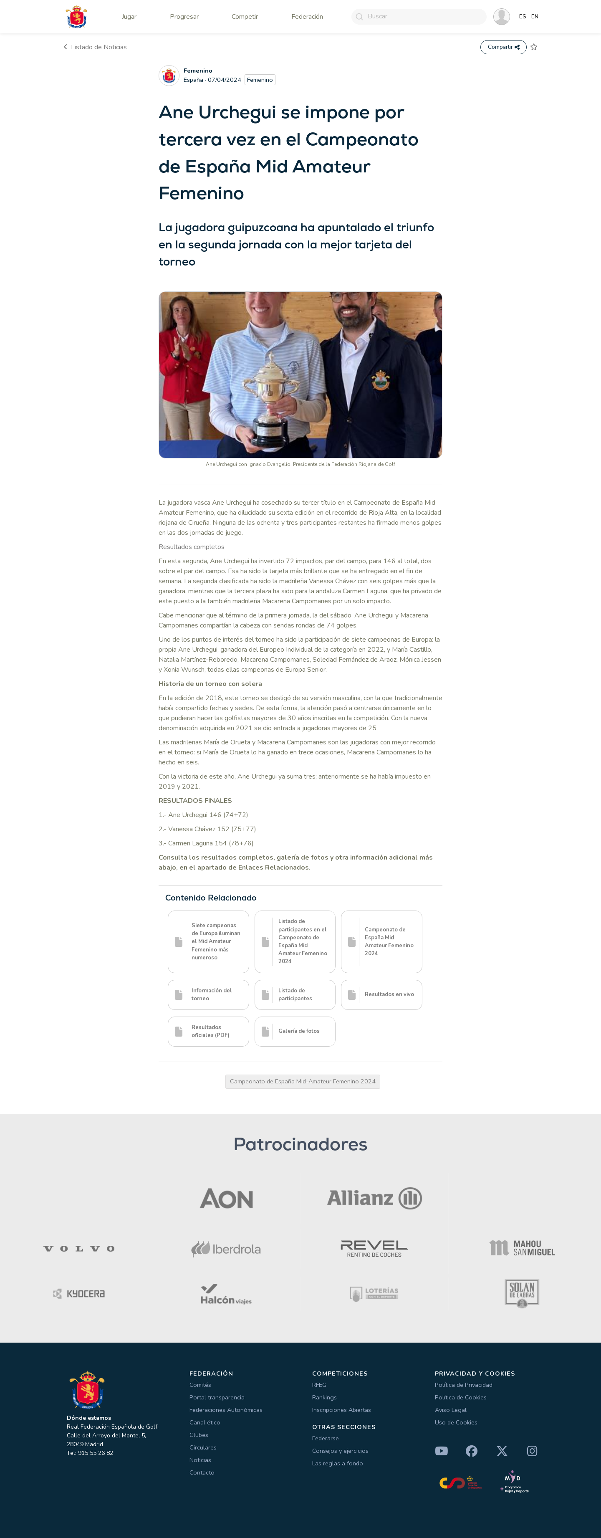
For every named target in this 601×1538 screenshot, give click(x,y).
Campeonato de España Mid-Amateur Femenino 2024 (303, 1081)
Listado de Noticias (95, 47)
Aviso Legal (451, 1410)
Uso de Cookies (456, 1422)
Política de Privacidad (463, 1385)
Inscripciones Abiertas (341, 1410)
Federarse (325, 1438)
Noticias (200, 1460)
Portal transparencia (217, 1397)
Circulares (203, 1447)
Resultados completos (192, 546)
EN (534, 16)
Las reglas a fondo (337, 1463)
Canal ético (204, 1422)
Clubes (198, 1435)
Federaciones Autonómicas (226, 1410)
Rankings (324, 1397)
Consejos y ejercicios (340, 1451)
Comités (200, 1385)
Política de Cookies (461, 1397)
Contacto (202, 1472)
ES (522, 16)
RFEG (319, 1385)
